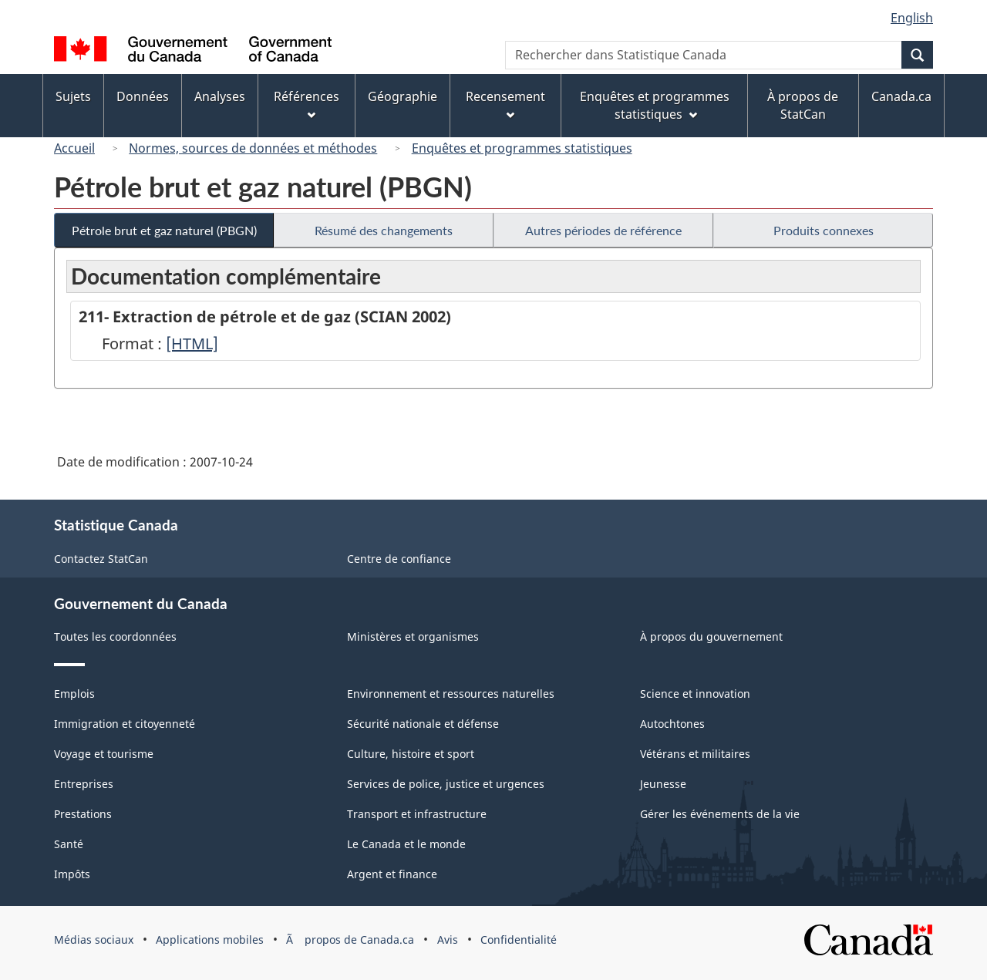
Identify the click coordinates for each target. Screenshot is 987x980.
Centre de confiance (399, 558)
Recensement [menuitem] (505, 104)
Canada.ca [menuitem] (901, 96)
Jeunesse (663, 783)
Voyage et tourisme (103, 753)
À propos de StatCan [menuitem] (802, 105)
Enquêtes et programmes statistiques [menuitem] (654, 105)
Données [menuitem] (142, 96)
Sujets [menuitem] (73, 96)
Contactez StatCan (101, 558)
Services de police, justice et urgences (445, 783)
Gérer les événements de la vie (720, 814)
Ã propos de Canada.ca (350, 939)
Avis (447, 939)
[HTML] (192, 343)
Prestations (83, 814)
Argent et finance (392, 874)
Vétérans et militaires (695, 753)
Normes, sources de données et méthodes (253, 148)
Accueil (74, 148)
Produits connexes (823, 230)
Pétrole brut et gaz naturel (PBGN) (164, 230)
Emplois (74, 693)
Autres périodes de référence (603, 230)
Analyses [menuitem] (219, 96)
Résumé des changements (384, 230)
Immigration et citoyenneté (124, 723)
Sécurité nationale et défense (423, 723)
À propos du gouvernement (711, 636)
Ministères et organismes (413, 636)
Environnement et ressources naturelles (450, 693)
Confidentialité (518, 939)
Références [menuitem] (306, 104)
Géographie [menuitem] (402, 96)
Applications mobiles (210, 939)
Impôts (72, 874)
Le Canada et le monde (406, 844)
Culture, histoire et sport (410, 753)
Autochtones (672, 723)
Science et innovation (695, 693)
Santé (68, 844)
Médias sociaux (93, 939)
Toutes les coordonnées (115, 636)
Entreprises (83, 783)
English (912, 17)
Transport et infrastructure (417, 814)
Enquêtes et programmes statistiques (522, 148)
